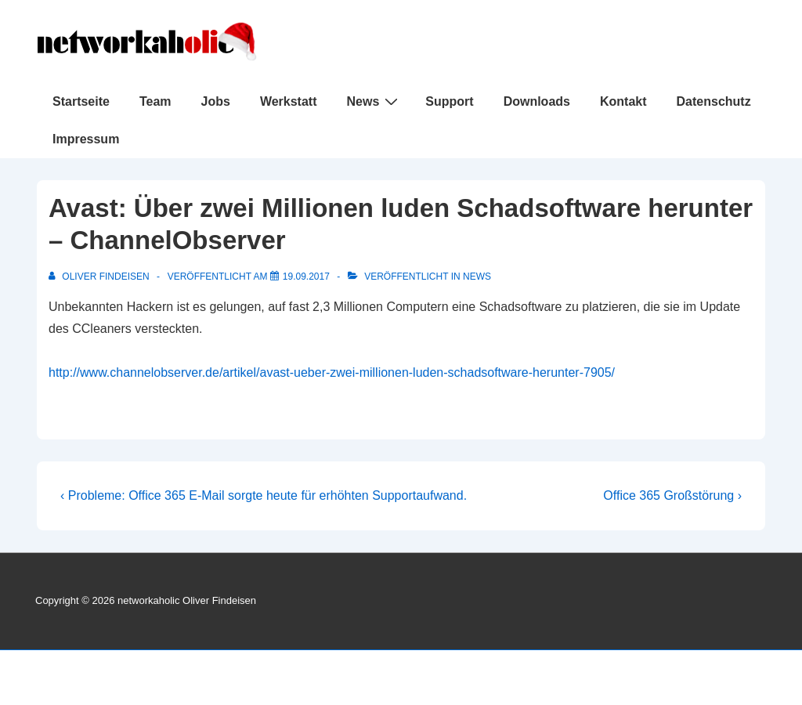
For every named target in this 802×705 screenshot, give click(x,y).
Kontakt (623, 101)
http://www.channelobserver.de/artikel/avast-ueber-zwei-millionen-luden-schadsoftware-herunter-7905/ (332, 372)
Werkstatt (288, 101)
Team (155, 101)
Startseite (81, 101)
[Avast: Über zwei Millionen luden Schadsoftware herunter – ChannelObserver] (306, 276)
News (375, 101)
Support (449, 101)
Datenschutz (714, 101)
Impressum (85, 139)
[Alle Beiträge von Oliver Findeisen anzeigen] (100, 276)
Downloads (537, 101)
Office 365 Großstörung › (672, 495)
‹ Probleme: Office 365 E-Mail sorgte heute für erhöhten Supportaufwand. (263, 495)
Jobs (215, 101)
